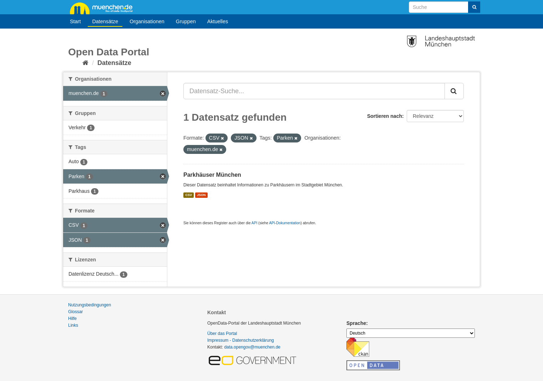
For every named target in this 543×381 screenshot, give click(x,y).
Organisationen (147, 21)
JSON (201, 195)
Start (75, 21)
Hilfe (72, 318)
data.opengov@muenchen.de (252, 347)
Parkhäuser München (212, 175)
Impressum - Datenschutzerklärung (240, 340)
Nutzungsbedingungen (89, 304)
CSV (188, 195)
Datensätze (105, 21)
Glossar (75, 311)
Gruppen (186, 21)
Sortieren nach (384, 116)
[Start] (85, 62)
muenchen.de (103, 8)
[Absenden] (474, 7)
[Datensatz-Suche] (444, 7)
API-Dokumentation (284, 223)
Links (73, 325)
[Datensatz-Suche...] (314, 91)
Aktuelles (217, 21)
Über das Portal (222, 333)
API (254, 223)
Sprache (356, 323)
